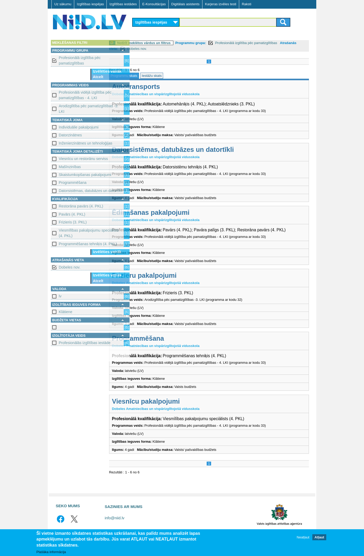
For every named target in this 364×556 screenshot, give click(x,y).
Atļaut (319, 537)
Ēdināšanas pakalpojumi (175, 212)
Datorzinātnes (70, 135)
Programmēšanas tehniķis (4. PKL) (88, 244)
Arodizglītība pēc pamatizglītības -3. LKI (88, 109)
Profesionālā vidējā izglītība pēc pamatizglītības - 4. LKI (85, 95)
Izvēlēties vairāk (107, 71)
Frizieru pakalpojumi (169, 281)
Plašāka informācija (51, 552)
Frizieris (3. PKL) (73, 222)
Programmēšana (73, 182)
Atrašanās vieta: (149, 49)
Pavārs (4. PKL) (72, 214)
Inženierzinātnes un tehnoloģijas (85, 143)
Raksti (246, 4)
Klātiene (65, 312)
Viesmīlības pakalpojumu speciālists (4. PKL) (89, 233)
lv (60, 296)
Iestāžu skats (176, 76)
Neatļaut (303, 537)
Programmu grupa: (215, 43)
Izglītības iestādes (123, 4)
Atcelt (98, 77)
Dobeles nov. (69, 267)
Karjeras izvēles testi (220, 4)
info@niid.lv (114, 524)
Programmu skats (148, 76)
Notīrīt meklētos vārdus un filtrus (168, 43)
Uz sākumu (62, 4)
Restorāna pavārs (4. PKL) (81, 206)
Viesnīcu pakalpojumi (171, 407)
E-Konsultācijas (154, 4)
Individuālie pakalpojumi (79, 127)
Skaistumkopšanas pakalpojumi (85, 175)
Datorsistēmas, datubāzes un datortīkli (90, 191)
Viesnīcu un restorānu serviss (83, 159)
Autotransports (161, 86)
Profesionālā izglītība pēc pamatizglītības (80, 60)
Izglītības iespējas (90, 4)
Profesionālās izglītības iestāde (84, 343)
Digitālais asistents (185, 4)
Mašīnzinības (70, 167)
